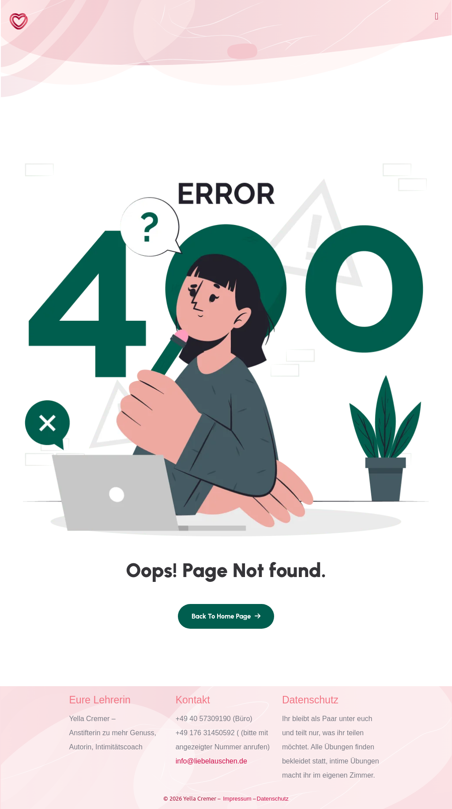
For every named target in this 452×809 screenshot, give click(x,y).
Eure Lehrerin (100, 700)
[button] (436, 16)
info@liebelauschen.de (211, 761)
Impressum (237, 798)
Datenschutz (310, 700)
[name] (226, 616)
